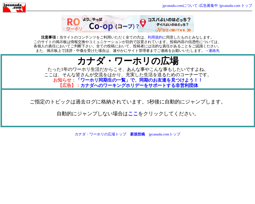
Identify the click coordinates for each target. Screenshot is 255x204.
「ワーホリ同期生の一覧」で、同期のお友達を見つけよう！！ (139, 80)
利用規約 (155, 37)
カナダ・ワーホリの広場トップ (100, 134)
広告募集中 (209, 5)
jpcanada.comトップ (164, 134)
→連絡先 (212, 50)
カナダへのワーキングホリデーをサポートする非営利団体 (139, 85)
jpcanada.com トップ (236, 5)
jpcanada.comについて (180, 5)
